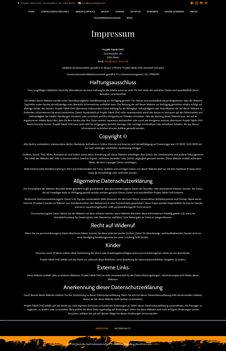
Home (31, 11)
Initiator (135, 11)
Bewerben (152, 11)
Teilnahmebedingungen (107, 18)
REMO (130, 18)
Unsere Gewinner (174, 11)
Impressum (102, 328)
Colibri (156, 344)
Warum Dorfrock (85, 11)
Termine (119, 11)
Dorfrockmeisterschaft (55, 11)
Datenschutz (122, 328)
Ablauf (105, 11)
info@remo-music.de (116, 61)
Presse (194, 11)
